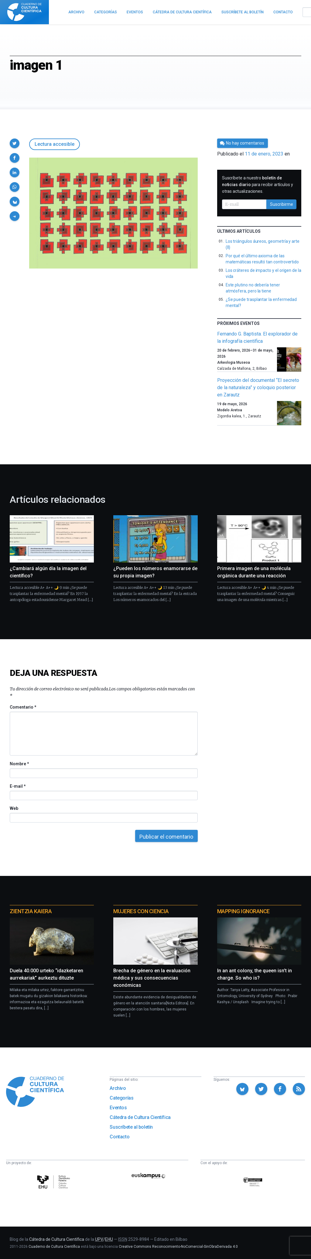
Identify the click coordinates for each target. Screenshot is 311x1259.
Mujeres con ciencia (141, 911)
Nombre (19, 763)
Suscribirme (281, 204)
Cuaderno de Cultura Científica (54, 1246)
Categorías (121, 1098)
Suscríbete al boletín (131, 1127)
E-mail (17, 786)
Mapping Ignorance (243, 911)
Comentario (23, 707)
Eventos (118, 1107)
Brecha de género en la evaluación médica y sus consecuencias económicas (151, 978)
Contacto (119, 1137)
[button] (14, 143)
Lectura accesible (54, 144)
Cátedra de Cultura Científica (140, 1117)
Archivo (118, 1088)
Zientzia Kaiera (31, 911)
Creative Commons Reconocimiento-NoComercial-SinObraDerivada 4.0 (178, 1246)
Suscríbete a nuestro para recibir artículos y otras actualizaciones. (257, 184)
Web (14, 808)
